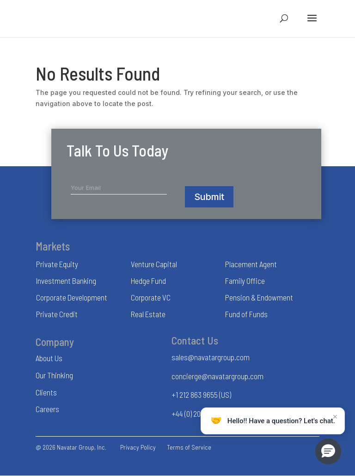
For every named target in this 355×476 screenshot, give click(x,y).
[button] (328, 451)
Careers (47, 408)
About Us (49, 358)
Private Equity (57, 264)
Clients (46, 392)
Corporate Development (71, 297)
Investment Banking (66, 280)
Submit (209, 196)
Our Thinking (54, 375)
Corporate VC (151, 297)
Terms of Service (189, 447)
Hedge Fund (148, 280)
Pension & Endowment (259, 297)
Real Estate (148, 314)
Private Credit (57, 314)
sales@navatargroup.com (210, 357)
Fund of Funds (246, 314)
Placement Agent (251, 264)
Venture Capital (154, 264)
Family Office (245, 280)
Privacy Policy (138, 447)
